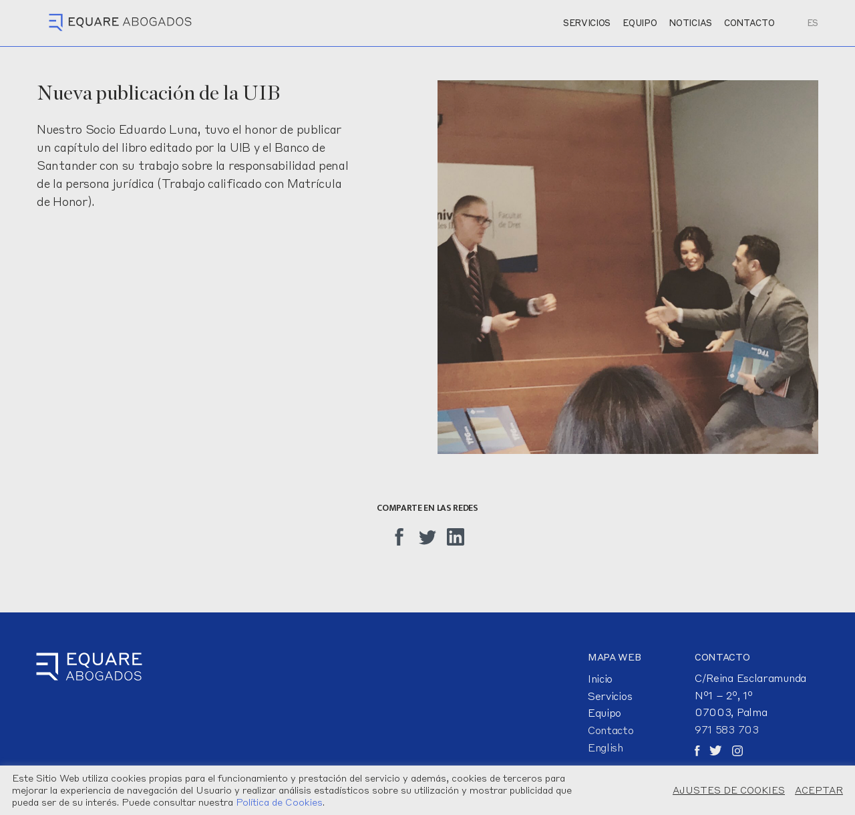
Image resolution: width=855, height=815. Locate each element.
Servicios (610, 696)
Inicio (600, 678)
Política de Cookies (279, 802)
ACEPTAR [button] (819, 790)
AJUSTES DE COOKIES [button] (729, 790)
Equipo (604, 712)
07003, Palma (731, 712)
